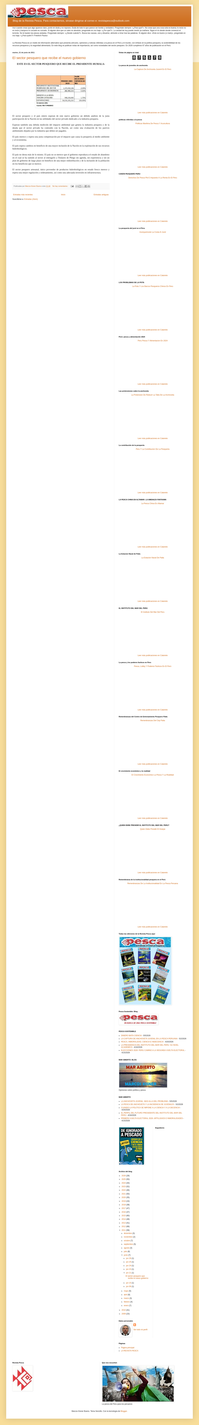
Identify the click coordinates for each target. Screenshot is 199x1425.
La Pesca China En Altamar (152, 503)
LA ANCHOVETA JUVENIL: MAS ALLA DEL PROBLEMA (144, 1101)
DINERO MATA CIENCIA (131, 1035)
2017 (124, 1208)
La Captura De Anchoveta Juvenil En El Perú (152, 69)
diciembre (128, 1233)
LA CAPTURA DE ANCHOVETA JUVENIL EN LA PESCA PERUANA (149, 1039)
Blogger (124, 1411)
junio (126, 1255)
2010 (124, 1310)
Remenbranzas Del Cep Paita (152, 720)
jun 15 (129, 1283)
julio (126, 1251)
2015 (124, 1216)
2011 (124, 1230)
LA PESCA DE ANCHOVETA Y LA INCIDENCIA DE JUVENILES (147, 1104)
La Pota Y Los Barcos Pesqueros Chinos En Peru (152, 286)
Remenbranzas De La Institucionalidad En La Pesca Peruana (152, 883)
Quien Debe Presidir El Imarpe (152, 829)
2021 (124, 1194)
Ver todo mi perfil (140, 1330)
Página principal (127, 1348)
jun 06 (129, 1286)
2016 (124, 1212)
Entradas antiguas (101, 195)
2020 (124, 1197)
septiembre (129, 1244)
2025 (124, 1179)
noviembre (128, 1237)
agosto (127, 1248)
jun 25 (129, 1262)
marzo (127, 1298)
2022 (124, 1190)
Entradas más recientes (23, 195)
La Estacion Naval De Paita (152, 558)
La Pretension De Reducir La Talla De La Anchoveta (152, 395)
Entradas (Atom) (31, 199)
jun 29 (129, 1258)
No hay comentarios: (60, 186)
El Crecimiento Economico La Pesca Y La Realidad (153, 775)
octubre (127, 1241)
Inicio (63, 195)
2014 (124, 1219)
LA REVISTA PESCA (129, 1351)
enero (126, 1305)
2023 (124, 1186)
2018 (124, 1205)
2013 (124, 1223)
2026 (124, 1176)
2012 (124, 1226)
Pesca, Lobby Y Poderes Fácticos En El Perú (152, 666)
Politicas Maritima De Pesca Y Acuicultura (152, 123)
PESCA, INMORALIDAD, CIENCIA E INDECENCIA (142, 1042)
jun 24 (129, 1266)
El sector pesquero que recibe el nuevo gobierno (49, 58)
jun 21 (129, 1273)
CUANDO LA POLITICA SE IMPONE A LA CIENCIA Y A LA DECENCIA (150, 1108)
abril (126, 1295)
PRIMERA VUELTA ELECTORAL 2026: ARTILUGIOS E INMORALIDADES (152, 1118)
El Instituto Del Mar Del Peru (152, 612)
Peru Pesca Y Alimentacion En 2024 (153, 341)
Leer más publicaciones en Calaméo (153, 113)
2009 (124, 1314)
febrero (127, 1302)
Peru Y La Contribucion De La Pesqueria (152, 449)
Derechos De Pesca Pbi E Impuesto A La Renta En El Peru (152, 178)
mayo (126, 1291)
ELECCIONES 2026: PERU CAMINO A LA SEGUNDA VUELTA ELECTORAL (153, 1050)
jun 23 (129, 1269)
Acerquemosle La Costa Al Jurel (152, 232)
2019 (124, 1201)
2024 (124, 1183)
